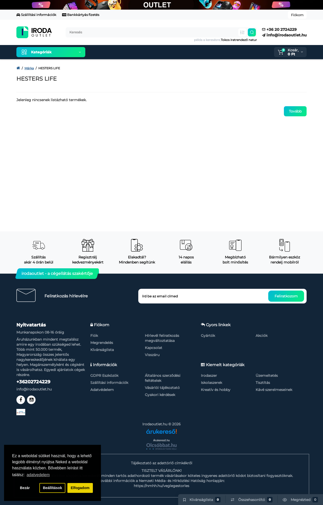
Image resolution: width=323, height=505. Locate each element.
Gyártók (208, 335)
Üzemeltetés (267, 375)
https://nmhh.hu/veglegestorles (161, 486)
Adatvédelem (102, 389)
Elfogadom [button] (80, 488)
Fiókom (297, 15)
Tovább (295, 111)
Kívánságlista (102, 349)
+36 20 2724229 (279, 29)
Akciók (261, 335)
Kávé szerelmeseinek (274, 389)
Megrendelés (101, 342)
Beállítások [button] (52, 488)
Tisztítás (263, 382)
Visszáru (152, 355)
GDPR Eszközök (104, 375)
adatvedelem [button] (38, 475)
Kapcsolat (153, 347)
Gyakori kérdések (160, 394)
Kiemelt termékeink (113, 52)
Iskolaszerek (211, 382)
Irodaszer (209, 375)
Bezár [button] (25, 488)
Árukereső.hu (161, 440)
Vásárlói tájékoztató (162, 387)
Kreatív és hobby (215, 389)
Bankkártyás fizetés (80, 15)
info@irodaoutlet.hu (284, 35)
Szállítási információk (36, 15)
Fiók (94, 335)
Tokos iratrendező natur (239, 40)
